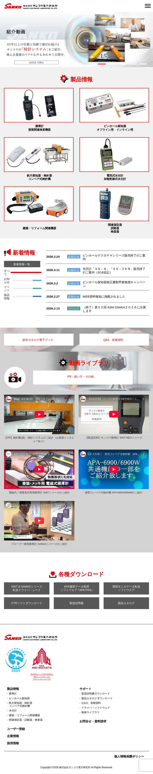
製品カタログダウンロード (98, 697)
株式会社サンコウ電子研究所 (74, 768)
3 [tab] (122, 64)
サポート (85, 687)
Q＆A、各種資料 (91, 702)
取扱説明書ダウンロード (96, 692)
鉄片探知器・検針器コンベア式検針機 (21, 704)
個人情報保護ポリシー (129, 756)
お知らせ (73, 256)
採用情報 (13, 743)
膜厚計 (13, 692)
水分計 (13, 710)
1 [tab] (102, 64)
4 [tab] (133, 64)
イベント (73, 308)
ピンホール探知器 (20, 697)
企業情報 (13, 736)
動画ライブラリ (91, 712)
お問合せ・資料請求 (92, 721)
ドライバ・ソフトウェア (96, 707)
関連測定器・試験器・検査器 (27, 720)
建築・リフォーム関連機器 (25, 715)
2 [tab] (112, 64)
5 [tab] (143, 64)
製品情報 (13, 687)
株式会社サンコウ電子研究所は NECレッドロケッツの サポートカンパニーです (42, 675)
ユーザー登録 (16, 729)
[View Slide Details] (76, 39)
